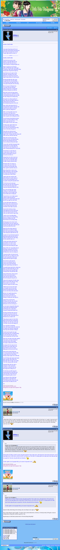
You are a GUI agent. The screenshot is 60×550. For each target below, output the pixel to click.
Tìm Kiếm (52, 22)
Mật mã (44, 20)
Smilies (4, 536)
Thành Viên (18, 22)
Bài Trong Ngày (39, 22)
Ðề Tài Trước (28, 524)
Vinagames (48, 545)
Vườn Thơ (12, 19)
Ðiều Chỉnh (49, 27)
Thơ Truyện (23, 19)
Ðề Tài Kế (33, 524)
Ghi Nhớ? (55, 19)
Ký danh (44, 19)
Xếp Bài (55, 27)
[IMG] (4, 537)
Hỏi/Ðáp (7, 22)
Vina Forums (7, 19)
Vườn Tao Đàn (17, 19)
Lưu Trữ (52, 545)
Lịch (28, 22)
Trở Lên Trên (57, 545)
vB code (4, 535)
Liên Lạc (43, 545)
